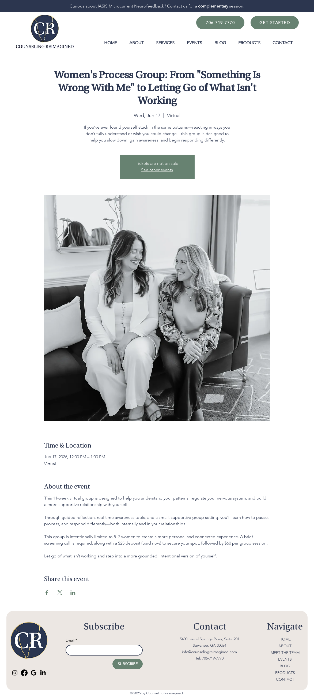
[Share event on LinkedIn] (72, 592)
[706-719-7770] (220, 22)
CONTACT (285, 679)
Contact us (177, 6)
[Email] (102, 650)
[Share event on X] (59, 592)
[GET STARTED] (275, 22)
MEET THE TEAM (285, 652)
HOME (285, 639)
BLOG (285, 666)
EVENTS (285, 659)
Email (71, 640)
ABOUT (285, 645)
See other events (157, 169)
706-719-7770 (213, 658)
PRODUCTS (285, 672)
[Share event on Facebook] (46, 592)
